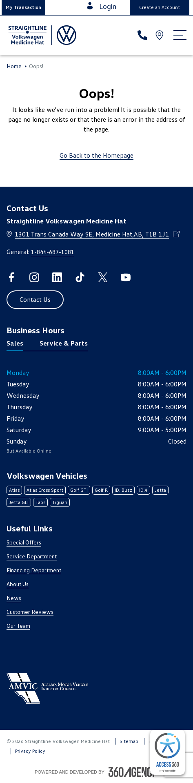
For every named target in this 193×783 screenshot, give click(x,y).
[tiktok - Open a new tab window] (80, 277)
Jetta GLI (19, 502)
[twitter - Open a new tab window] (103, 277)
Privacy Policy (30, 751)
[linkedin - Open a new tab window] (57, 277)
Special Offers (24, 542)
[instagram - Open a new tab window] (34, 277)
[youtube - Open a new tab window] (126, 277)
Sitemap (129, 741)
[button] (23, 7)
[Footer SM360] (133, 772)
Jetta (160, 490)
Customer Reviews (30, 611)
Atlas (14, 490)
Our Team (18, 625)
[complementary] (167, 752)
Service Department (32, 556)
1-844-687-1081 (52, 251)
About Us (18, 583)
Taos (40, 502)
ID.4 (143, 490)
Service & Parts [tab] (64, 343)
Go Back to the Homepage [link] (96, 155)
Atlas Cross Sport (45, 490)
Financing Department (34, 570)
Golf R (101, 490)
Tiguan (59, 502)
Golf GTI (79, 490)
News (14, 597)
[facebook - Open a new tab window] (11, 277)
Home (14, 66)
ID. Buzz (123, 490)
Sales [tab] (15, 343)
